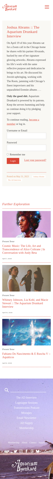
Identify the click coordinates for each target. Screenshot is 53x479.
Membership (26, 427)
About (24, 442)
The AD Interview (14, 180)
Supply (42, 442)
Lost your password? (35, 160)
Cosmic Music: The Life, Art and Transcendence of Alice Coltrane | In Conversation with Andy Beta (23, 249)
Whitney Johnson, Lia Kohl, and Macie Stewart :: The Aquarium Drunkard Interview (25, 303)
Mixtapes (26, 412)
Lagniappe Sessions (26, 402)
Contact (32, 442)
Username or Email (17, 130)
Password (12, 142)
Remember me (17, 154)
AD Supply (26, 422)
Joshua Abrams (38, 177)
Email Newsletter (26, 417)
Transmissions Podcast (26, 407)
